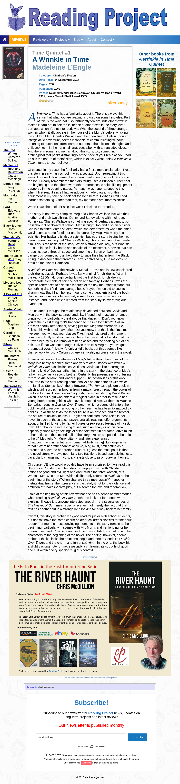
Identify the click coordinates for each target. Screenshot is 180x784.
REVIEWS (19, 39)
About (92, 39)
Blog (78, 39)
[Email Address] (81, 737)
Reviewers (42, 39)
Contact (108, 39)
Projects (62, 39)
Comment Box (32, 687)
